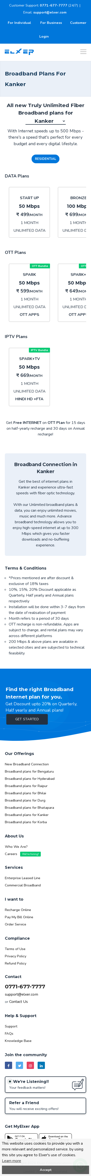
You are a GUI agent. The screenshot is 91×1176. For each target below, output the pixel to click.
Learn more (11, 1160)
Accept (45, 1169)
